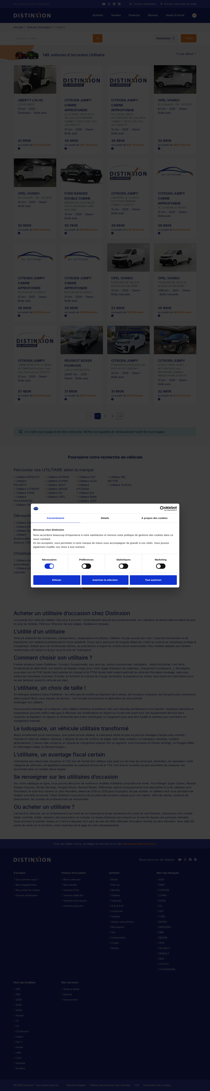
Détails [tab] (105, 518)
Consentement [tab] (55, 518)
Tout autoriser (153, 580)
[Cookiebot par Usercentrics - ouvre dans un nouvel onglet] (162, 508)
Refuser (56, 580)
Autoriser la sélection (105, 580)
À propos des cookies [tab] (155, 518)
